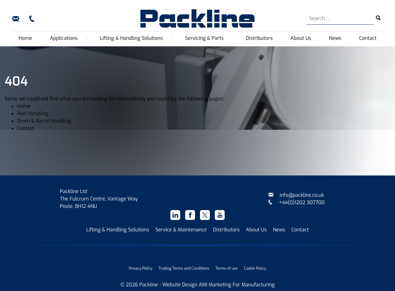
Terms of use (226, 268)
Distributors (259, 38)
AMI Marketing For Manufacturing (237, 284)
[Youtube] (220, 215)
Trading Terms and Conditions (184, 268)
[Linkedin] (175, 215)
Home (25, 38)
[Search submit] (378, 19)
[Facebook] (190, 215)
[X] (205, 215)
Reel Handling (32, 113)
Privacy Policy (140, 268)
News (335, 38)
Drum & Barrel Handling (44, 121)
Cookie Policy (255, 268)
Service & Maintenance (181, 229)
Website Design (179, 284)
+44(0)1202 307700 (296, 202)
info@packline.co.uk (296, 195)
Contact (367, 38)
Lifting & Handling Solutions (117, 229)
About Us (300, 38)
